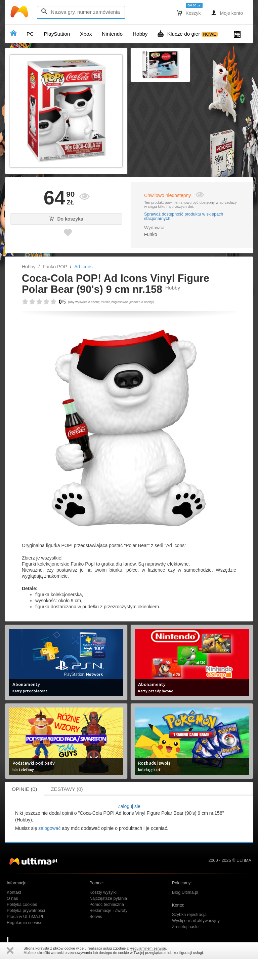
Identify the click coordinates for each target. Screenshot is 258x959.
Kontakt (14, 892)
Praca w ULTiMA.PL (25, 916)
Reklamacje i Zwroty (108, 910)
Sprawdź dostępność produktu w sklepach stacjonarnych (183, 216)
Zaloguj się (129, 806)
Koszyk (189, 13)
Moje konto (227, 13)
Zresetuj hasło (185, 926)
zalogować (49, 828)
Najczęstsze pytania (108, 898)
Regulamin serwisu (24, 922)
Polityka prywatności (26, 910)
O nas (12, 898)
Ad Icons (83, 266)
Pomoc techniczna (106, 904)
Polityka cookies (22, 904)
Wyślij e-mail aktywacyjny (196, 920)
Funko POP (55, 266)
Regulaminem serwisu (148, 948)
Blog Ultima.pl (185, 892)
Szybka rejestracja (189, 914)
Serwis (95, 916)
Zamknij (10, 950)
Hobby (28, 266)
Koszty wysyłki (103, 892)
